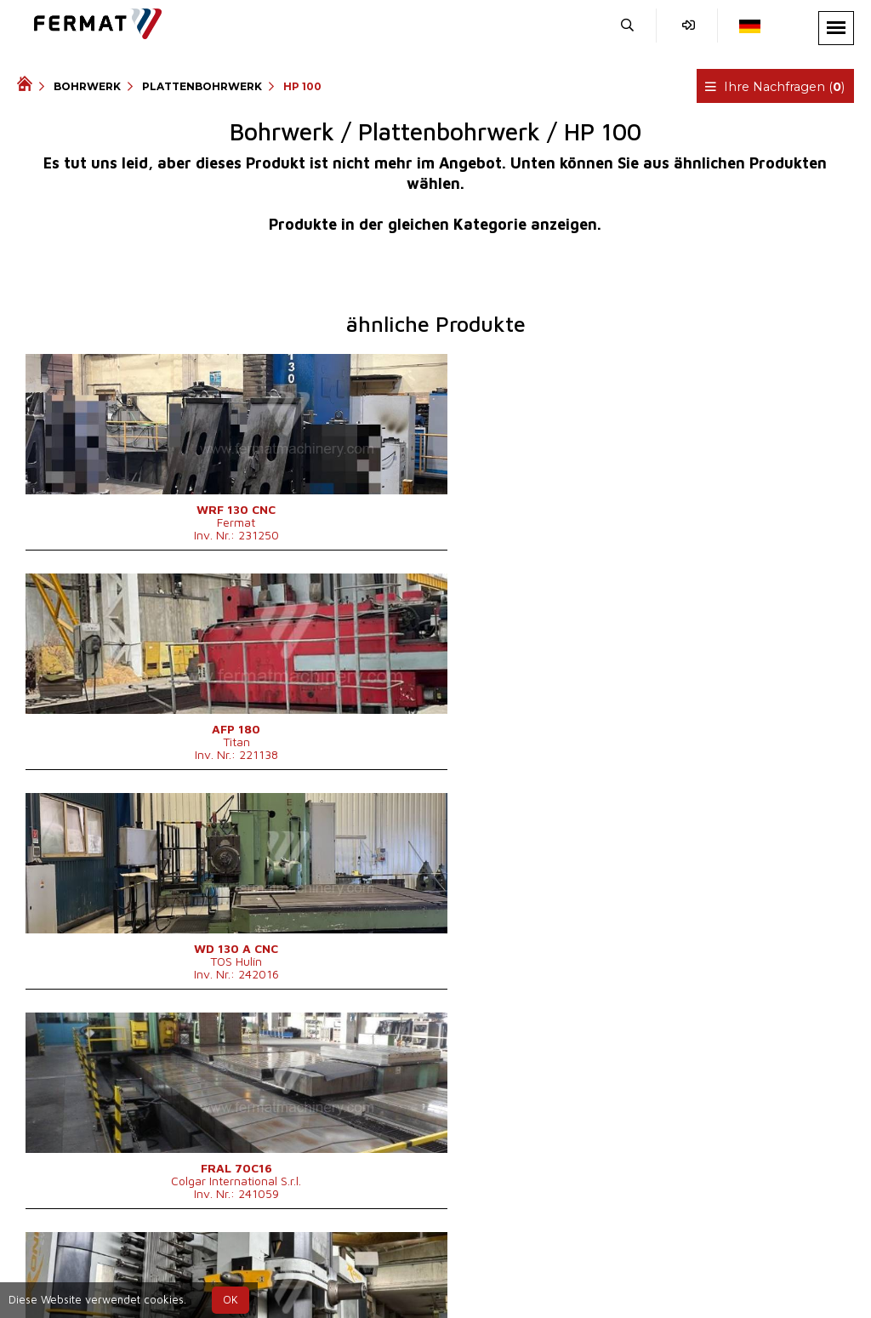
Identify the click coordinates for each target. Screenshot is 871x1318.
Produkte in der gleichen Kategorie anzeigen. (435, 224)
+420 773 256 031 (394, 1270)
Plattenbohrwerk (202, 86)
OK (230, 1299)
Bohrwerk (87, 86)
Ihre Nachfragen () (777, 86)
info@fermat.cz (463, 1290)
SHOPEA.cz (146, 1270)
